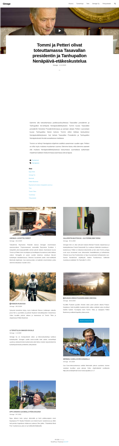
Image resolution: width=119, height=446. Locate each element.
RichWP (66, 442)
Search (115, 3)
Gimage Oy (95, 3)
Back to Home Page (86, 321)
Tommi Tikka (32, 191)
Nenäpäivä (35, 163)
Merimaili (31, 178)
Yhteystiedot (106, 3)
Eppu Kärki (32, 171)
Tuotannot (35, 160)
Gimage (62, 439)
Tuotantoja (79, 3)
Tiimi (87, 3)
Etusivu (71, 3)
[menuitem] (71, 3)
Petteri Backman (33, 181)
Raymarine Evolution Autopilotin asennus (40, 185)
